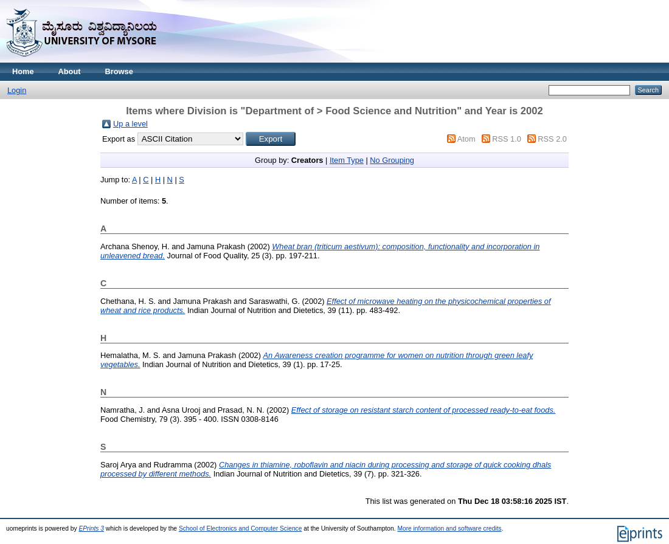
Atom (466, 138)
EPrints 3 (91, 528)
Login (16, 90)
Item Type (347, 160)
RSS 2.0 (552, 138)
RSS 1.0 (506, 138)
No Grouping (392, 160)
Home (23, 71)
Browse (119, 71)
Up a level (130, 123)
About (69, 71)
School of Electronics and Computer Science (240, 528)
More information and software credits (449, 528)
